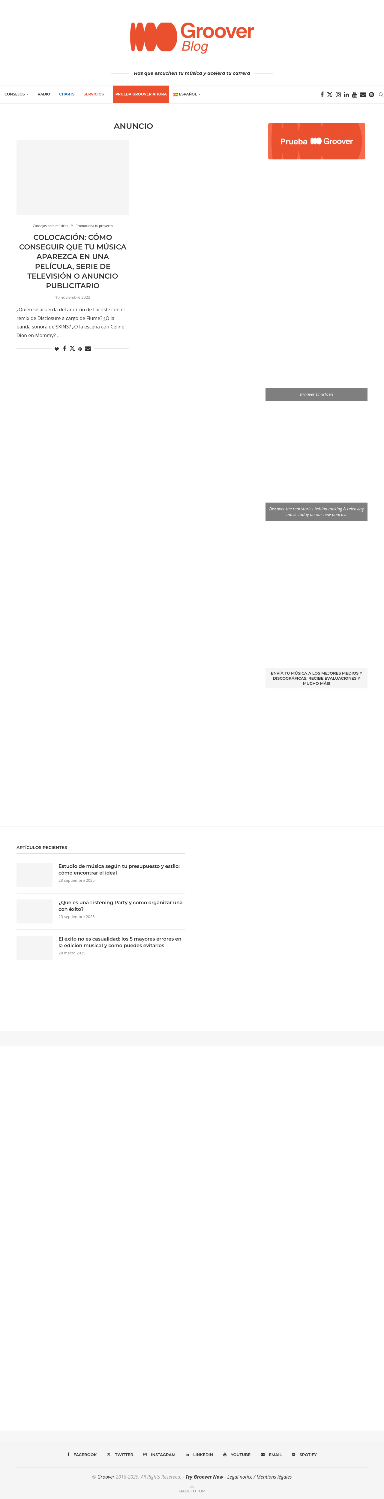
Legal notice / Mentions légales (259, 1476)
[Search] (381, 94)
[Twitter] (330, 94)
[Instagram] (338, 94)
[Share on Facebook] (64, 349)
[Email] (363, 94)
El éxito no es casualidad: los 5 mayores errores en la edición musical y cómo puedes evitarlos (120, 942)
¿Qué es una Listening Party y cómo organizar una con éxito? (120, 906)
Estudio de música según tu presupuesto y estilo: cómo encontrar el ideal (119, 869)
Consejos (14, 94)
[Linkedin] (346, 94)
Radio (44, 94)
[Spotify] (371, 94)
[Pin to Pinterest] (80, 349)
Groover (106, 1476)
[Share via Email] (88, 349)
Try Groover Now (204, 1476)
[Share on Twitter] (72, 348)
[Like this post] (57, 349)
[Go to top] (192, 1490)
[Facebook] (322, 94)
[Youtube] (354, 94)
